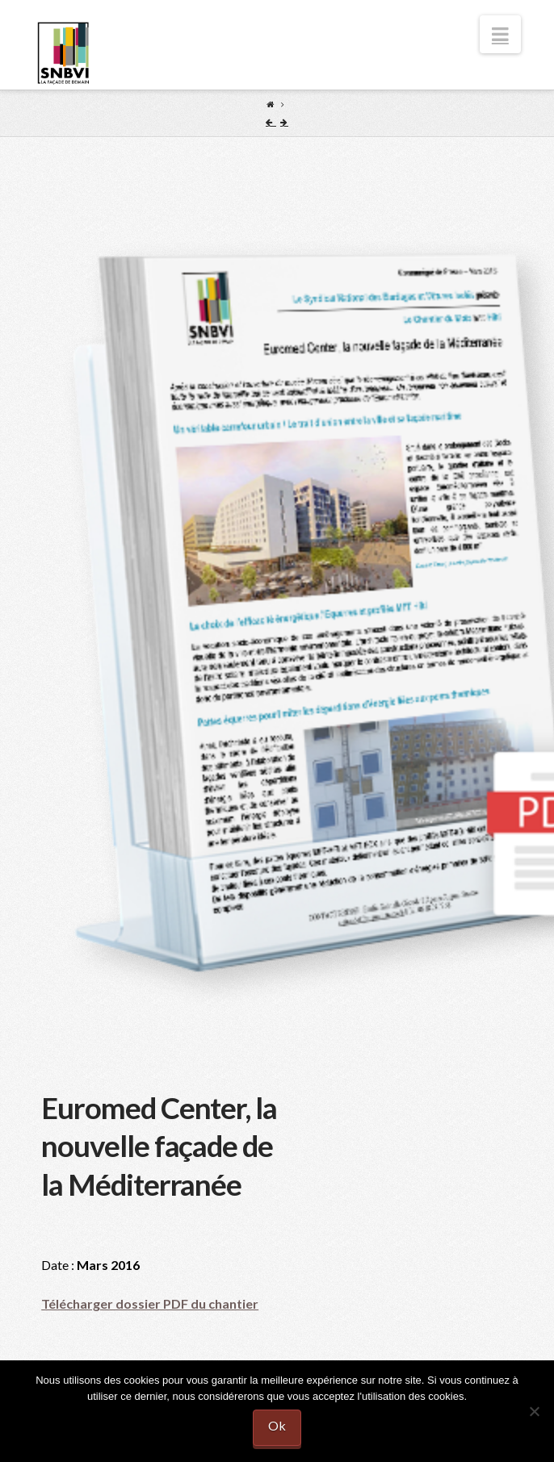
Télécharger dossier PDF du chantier (149, 1303)
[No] (534, 1411)
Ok (277, 1425)
